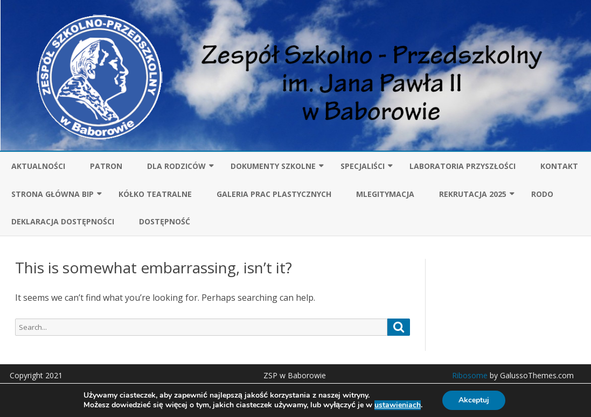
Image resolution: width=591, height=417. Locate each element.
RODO (542, 194)
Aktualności (38, 166)
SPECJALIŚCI (362, 166)
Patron (106, 166)
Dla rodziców (176, 166)
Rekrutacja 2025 (472, 194)
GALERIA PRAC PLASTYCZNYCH (274, 194)
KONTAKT (559, 166)
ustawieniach (397, 405)
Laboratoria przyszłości (462, 166)
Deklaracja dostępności (62, 221)
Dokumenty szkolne (273, 166)
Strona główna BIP (52, 194)
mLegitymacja (385, 194)
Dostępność (164, 221)
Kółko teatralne (155, 194)
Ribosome (470, 375)
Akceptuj (473, 400)
